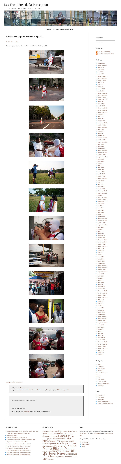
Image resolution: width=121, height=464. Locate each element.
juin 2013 (100, 278)
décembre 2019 (102, 150)
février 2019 (101, 172)
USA (57, 390)
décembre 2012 (102, 291)
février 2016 (101, 214)
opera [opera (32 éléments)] (51, 443)
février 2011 (101, 337)
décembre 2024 (102, 76)
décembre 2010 (102, 342)
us (54, 390)
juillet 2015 (101, 227)
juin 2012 (100, 303)
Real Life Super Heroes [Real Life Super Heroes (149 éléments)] (59, 452)
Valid (86, 444)
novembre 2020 (102, 137)
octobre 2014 (102, 244)
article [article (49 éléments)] (59, 431)
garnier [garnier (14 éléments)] (45, 439)
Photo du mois (24, 387)
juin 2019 (100, 163)
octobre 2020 (102, 140)
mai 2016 (100, 208)
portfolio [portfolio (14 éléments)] (45, 451)
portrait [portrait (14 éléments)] (50, 451)
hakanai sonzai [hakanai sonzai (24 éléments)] (58, 439)
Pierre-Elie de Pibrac (104, 401)
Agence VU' (101, 395)
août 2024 (101, 82)
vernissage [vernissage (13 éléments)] (51, 459)
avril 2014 (101, 257)
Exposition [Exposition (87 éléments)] (64, 435)
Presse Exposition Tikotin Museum (17, 437)
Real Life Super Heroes (38, 390)
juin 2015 (100, 229)
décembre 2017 (102, 191)
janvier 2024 (101, 91)
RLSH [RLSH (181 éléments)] (47, 456)
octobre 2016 (102, 199)
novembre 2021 (102, 123)
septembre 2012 (102, 297)
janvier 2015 (101, 237)
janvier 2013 (101, 288)
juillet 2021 (101, 131)
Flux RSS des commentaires (106, 53)
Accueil (49, 29)
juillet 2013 (101, 276)
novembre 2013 (102, 267)
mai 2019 (100, 165)
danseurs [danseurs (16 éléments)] (69, 434)
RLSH (47, 390)
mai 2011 (100, 331)
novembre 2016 (102, 197)
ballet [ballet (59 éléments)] (45, 433)
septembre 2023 (102, 99)
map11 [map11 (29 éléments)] (71, 441)
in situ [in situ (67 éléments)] (67, 438)
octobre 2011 (102, 320)
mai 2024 (100, 86)
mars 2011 (101, 335)
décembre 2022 (102, 108)
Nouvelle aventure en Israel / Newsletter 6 (19, 446)
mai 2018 (100, 184)
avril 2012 (101, 308)
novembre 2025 (102, 65)
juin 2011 (100, 329)
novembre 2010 (102, 344)
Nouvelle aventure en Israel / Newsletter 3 (19, 454)
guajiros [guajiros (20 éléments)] (49, 439)
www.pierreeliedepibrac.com (14, 382)
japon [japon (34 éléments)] (53, 441)
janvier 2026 (101, 63)
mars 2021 (101, 133)
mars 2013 (101, 284)
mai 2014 (100, 254)
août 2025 (101, 67)
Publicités (101, 385)
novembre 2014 (102, 242)
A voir (99, 364)
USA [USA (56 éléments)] (45, 459)
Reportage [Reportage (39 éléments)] (72, 454)
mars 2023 (101, 101)
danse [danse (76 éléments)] (62, 433)
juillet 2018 (101, 180)
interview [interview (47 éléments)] (47, 441)
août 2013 (101, 274)
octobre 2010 (102, 346)
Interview (100, 370)
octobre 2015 (102, 223)
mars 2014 (101, 259)
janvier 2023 (101, 106)
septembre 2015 (102, 225)
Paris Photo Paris (12, 435)
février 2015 (101, 235)
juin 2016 (100, 206)
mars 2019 (101, 169)
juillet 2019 (101, 161)
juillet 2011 (101, 327)
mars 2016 (101, 212)
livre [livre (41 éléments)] (58, 441)
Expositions (101, 368)
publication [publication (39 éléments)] (64, 451)
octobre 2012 (102, 295)
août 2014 (101, 248)
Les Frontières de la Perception (26, 4)
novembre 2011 (102, 318)
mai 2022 (100, 116)
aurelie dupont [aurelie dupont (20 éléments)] (67, 431)
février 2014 (101, 261)
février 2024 (101, 89)
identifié (27, 412)
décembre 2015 (102, 218)
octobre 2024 (102, 80)
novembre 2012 (102, 293)
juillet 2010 (101, 352)
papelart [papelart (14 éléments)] (51, 446)
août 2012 (101, 299)
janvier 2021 (101, 135)
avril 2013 (101, 282)
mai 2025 (100, 72)
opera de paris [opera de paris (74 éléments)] (62, 443)
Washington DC (64, 390)
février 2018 (101, 186)
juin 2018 (100, 182)
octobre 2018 (102, 176)
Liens (99, 375)
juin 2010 (100, 354)
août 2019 (101, 159)
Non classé (101, 379)
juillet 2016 (101, 203)
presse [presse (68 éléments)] (55, 451)
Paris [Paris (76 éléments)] (57, 446)
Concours (101, 366)
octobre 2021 (102, 125)
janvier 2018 (101, 189)
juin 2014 (100, 252)
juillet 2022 (101, 114)
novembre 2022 (102, 110)
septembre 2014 (102, 246)
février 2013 (101, 286)
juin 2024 (100, 84)
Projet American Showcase (105, 403)
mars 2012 (101, 310)
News (99, 377)
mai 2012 (100, 305)
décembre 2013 (102, 265)
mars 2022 (101, 118)
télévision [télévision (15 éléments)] (75, 457)
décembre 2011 (102, 316)
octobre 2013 (102, 269)
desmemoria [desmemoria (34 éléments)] (48, 436)
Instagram (101, 399)
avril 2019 (101, 167)
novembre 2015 (102, 220)
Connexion (85, 442)
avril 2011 (101, 333)
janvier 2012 (101, 314)
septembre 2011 (102, 323)
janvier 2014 (101, 263)
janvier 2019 (101, 174)
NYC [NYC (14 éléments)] (47, 443)
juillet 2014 (101, 250)
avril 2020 (101, 144)
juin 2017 (100, 195)
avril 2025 (101, 74)
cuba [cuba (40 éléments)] (56, 433)
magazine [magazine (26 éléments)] (64, 441)
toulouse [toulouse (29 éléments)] (68, 457)
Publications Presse (103, 383)
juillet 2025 (101, 69)
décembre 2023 (102, 93)
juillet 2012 (101, 301)
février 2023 (101, 103)
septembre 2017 (102, 193)
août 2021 (101, 129)
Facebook (101, 397)
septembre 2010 (102, 348)
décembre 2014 (102, 240)
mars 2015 (101, 233)
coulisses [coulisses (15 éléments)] (51, 434)
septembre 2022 (102, 112)
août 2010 (101, 350)
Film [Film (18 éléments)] (72, 436)
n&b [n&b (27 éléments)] (44, 443)
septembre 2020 (102, 142)
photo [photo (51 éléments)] (63, 446)
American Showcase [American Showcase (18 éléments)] (49, 431)
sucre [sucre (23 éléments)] (53, 457)
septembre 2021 (102, 127)
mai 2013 (100, 280)
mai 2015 (100, 231)
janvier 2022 (101, 120)
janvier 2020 (101, 148)
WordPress (83, 433)
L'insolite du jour (102, 372)
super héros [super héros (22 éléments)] (60, 457)
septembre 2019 (102, 157)
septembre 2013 (102, 271)
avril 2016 (101, 210)
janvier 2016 (101, 216)
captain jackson (20, 390)
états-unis (28, 390)
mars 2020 (101, 146)
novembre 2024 (102, 78)
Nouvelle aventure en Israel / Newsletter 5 (19, 450)
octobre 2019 (102, 154)
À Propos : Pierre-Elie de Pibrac (63, 29)
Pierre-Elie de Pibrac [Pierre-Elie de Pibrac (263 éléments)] (58, 449)
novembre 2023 (102, 95)
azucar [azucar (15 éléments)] (75, 431)
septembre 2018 (102, 178)
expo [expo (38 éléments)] (56, 436)
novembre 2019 (102, 152)
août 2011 (101, 325)
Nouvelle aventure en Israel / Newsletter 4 (19, 452)
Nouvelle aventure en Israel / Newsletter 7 (19, 444)
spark (51, 390)
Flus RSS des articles (104, 51)
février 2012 (101, 312)
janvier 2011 (101, 340)
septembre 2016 (102, 201)
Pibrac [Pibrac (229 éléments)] (71, 446)
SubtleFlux (97, 433)
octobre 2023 (102, 97)
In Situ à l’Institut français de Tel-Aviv (17, 448)
